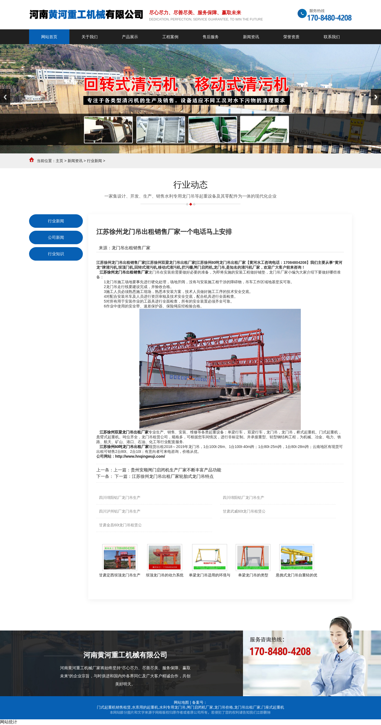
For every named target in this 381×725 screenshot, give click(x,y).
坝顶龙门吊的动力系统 (165, 575)
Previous (5, 97)
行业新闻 (94, 161)
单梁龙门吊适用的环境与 (209, 575)
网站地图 (181, 702)
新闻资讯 (75, 161)
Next (376, 97)
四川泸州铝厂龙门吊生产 (119, 511)
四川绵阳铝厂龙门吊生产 (119, 497)
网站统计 (8, 722)
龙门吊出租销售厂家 (131, 248)
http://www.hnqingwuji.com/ (140, 456)
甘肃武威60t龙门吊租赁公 (244, 511)
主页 (59, 161)
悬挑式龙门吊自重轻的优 (296, 575)
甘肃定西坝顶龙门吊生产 (119, 575)
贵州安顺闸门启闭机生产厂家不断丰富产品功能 (176, 470)
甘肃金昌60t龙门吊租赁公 (120, 525)
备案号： (199, 702)
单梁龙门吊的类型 (253, 575)
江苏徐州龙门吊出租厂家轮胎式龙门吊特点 (173, 476)
